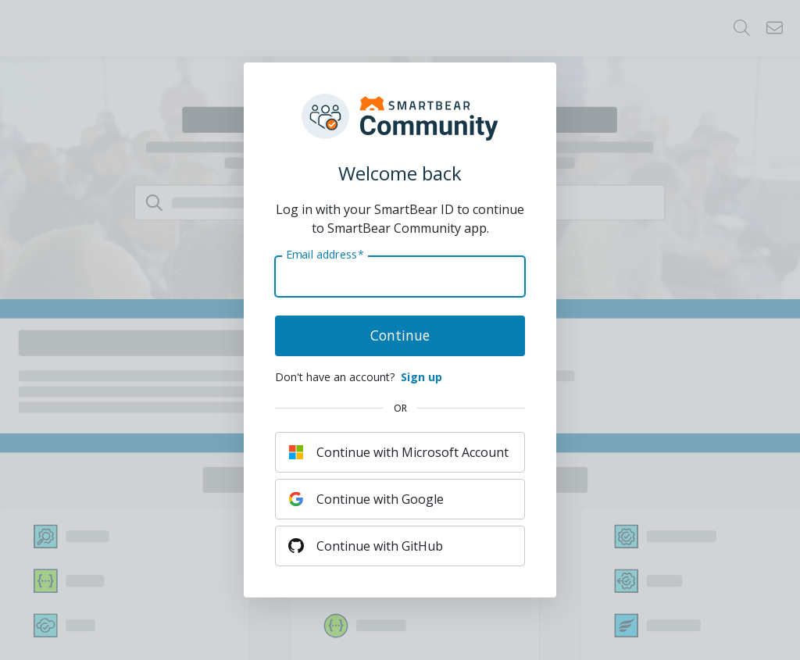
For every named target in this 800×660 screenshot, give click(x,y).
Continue (400, 335)
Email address (324, 254)
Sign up (421, 376)
